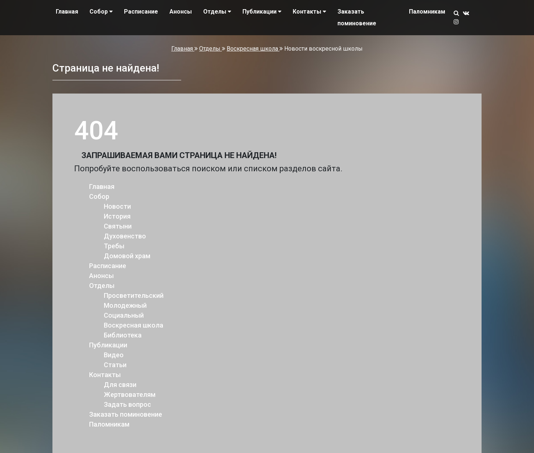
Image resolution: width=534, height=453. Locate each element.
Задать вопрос (127, 404)
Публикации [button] (261, 11)
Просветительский (134, 295)
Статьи (115, 365)
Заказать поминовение (356, 17)
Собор (99, 196)
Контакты (105, 375)
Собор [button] (101, 11)
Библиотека (123, 335)
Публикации (108, 345)
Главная (67, 11)
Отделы (210, 48)
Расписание (141, 11)
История (117, 216)
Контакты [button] (309, 11)
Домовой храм (127, 256)
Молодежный (125, 305)
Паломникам (427, 11)
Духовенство (125, 236)
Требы (114, 246)
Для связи (120, 384)
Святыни (118, 226)
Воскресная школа (253, 48)
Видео (114, 355)
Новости (117, 206)
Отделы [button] (217, 11)
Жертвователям (130, 394)
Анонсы (180, 11)
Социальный (124, 315)
